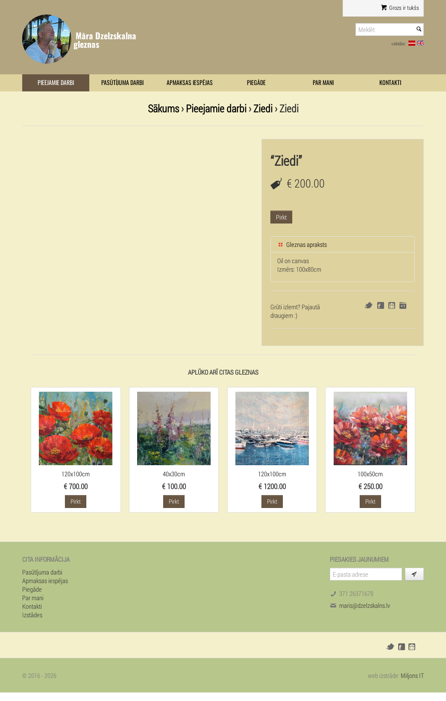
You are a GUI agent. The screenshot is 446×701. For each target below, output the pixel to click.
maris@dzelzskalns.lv (364, 605)
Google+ (402, 305)
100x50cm (370, 473)
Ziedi (263, 108)
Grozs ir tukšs (400, 8)
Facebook (380, 305)
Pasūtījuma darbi (122, 83)
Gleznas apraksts (302, 244)
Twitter (368, 305)
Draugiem (391, 305)
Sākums (163, 108)
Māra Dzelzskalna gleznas (104, 40)
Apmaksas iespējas (190, 83)
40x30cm (174, 473)
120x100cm (76, 473)
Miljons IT (412, 675)
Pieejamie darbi (56, 83)
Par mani (323, 83)
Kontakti (390, 83)
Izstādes (32, 614)
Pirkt (281, 217)
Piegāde (256, 83)
